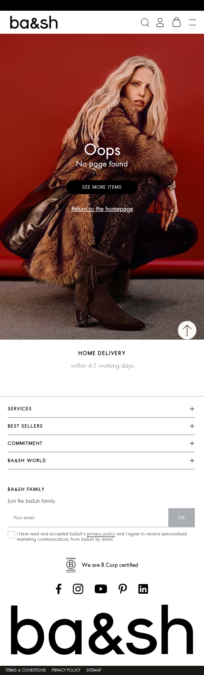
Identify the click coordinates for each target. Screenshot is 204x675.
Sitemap (93, 670)
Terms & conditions (25, 670)
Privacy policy (66, 670)
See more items (102, 187)
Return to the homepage (102, 209)
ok (181, 517)
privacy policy (101, 534)
